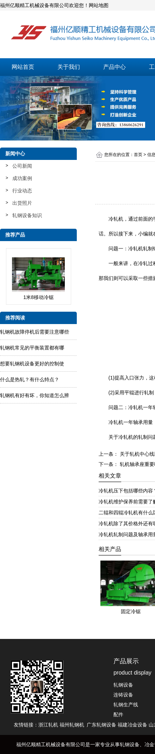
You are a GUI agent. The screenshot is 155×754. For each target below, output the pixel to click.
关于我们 (68, 67)
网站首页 (23, 67)
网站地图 (98, 5)
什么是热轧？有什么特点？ (29, 379)
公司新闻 (22, 166)
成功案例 (22, 178)
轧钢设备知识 (27, 215)
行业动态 (22, 190)
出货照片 (22, 203)
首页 (138, 154)
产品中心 (114, 67)
